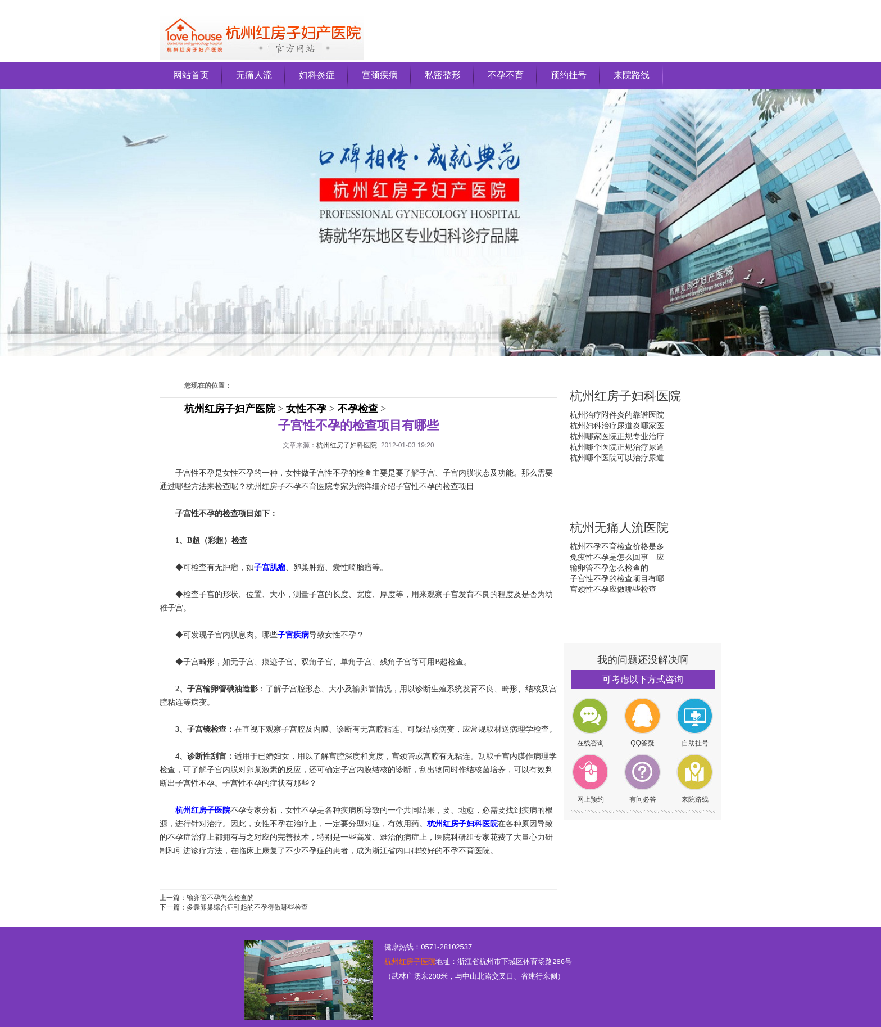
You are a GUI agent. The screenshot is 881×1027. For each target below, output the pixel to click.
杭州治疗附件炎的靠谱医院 (617, 414)
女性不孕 (306, 408)
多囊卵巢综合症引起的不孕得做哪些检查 (247, 907)
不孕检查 (358, 408)
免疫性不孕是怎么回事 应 (617, 557)
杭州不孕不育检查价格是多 (617, 546)
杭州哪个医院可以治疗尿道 (617, 457)
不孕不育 (506, 75)
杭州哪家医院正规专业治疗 (617, 436)
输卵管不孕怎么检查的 (220, 898)
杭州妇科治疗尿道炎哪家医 (617, 425)
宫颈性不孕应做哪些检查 (613, 589)
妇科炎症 (317, 75)
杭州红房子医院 (409, 961)
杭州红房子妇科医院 (346, 445)
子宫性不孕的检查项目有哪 (617, 578)
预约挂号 (569, 75)
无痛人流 (254, 75)
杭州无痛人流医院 (619, 528)
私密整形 (443, 75)
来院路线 (632, 75)
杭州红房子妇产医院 (229, 408)
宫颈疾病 (380, 75)
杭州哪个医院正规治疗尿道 (617, 446)
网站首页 (191, 75)
